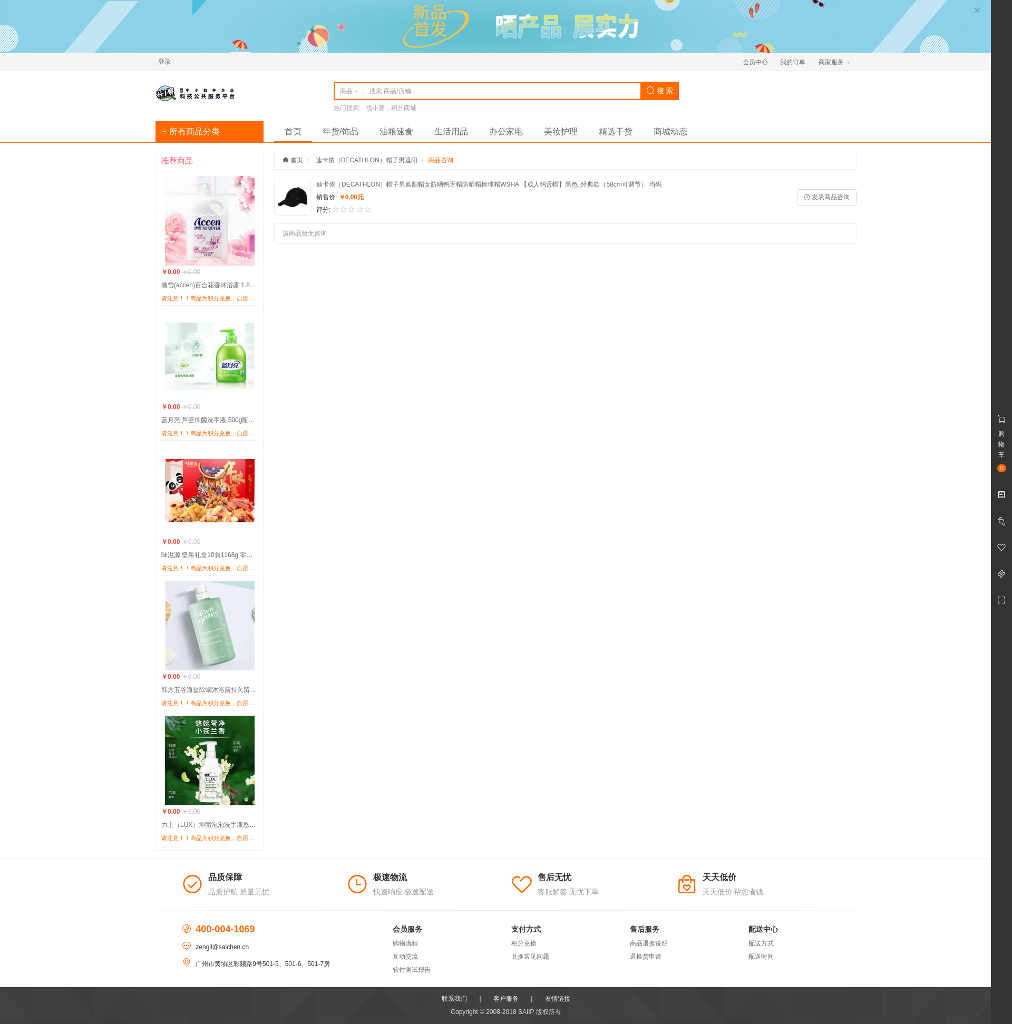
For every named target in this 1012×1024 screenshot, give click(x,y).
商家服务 (835, 62)
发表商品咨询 (827, 197)
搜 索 (660, 90)
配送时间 (761, 956)
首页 (293, 131)
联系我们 (454, 998)
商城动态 (670, 131)
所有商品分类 (190, 131)
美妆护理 (561, 131)
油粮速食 (396, 131)
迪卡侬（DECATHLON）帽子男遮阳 (366, 160)
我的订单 (792, 62)
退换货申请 (645, 956)
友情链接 (557, 998)
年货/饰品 (340, 131)
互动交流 (405, 956)
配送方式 (761, 943)
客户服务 (506, 998)
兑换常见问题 (530, 956)
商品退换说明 (649, 943)
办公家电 (506, 131)
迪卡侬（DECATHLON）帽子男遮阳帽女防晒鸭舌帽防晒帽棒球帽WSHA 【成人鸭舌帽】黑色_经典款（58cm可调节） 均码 (488, 184)
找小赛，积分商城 (391, 108)
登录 (164, 61)
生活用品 (451, 131)
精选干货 (615, 131)
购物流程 (405, 943)
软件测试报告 (412, 969)
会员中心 (755, 62)
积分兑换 (524, 943)
